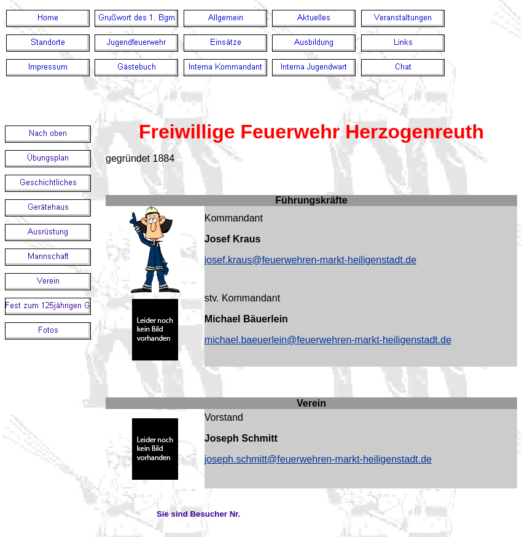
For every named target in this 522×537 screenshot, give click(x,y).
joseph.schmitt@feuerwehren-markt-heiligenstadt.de (318, 459)
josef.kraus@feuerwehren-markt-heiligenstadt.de (310, 260)
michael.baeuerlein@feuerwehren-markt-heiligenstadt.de (328, 340)
